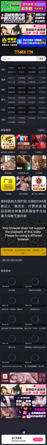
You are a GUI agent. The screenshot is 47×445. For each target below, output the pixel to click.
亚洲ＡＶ (11, 78)
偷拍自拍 (21, 88)
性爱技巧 (41, 112)
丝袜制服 (21, 82)
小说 (3, 109)
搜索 (41, 58)
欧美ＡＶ (31, 78)
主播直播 (31, 82)
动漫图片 (41, 98)
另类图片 (41, 102)
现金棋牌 (31, 72)
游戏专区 (41, 68)
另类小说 (21, 112)
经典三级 (21, 92)
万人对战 (31, 68)
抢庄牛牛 (41, 72)
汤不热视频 (42, 118)
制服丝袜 (11, 92)
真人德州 (21, 68)
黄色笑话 (31, 112)
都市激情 (11, 108)
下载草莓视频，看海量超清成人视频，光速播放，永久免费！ (24, 252)
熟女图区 (31, 102)
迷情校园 (11, 112)
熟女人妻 (11, 82)
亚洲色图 (21, 98)
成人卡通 (31, 88)
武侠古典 (41, 108)
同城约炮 (11, 118)
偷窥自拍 (11, 98)
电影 (3, 89)
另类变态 (41, 92)
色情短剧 (21, 122)
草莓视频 (31, 118)
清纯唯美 (21, 102)
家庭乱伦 (21, 108)
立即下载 (37, 439)
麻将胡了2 (12, 72)
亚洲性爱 (11, 88)
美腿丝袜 (11, 102)
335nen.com (23, 52)
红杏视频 (11, 122)
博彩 (3, 69)
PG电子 (12, 68)
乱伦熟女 (31, 92)
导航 (3, 119)
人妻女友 (31, 108)
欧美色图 (31, 98)
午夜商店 (21, 118)
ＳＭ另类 (41, 82)
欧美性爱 (41, 88)
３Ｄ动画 (41, 78)
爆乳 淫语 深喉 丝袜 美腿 (12, 260)
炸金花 (21, 72)
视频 (3, 79)
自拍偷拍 (21, 78)
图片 (3, 99)
